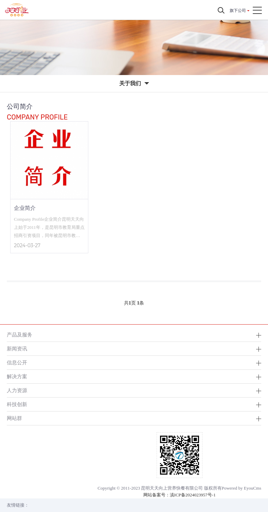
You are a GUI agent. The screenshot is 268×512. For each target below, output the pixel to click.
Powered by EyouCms (241, 488)
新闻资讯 (17, 348)
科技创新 (17, 404)
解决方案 (17, 376)
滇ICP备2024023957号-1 (193, 494)
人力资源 (17, 390)
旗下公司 (238, 10)
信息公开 (17, 362)
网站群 (14, 418)
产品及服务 (19, 334)
